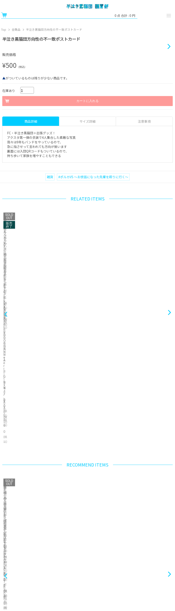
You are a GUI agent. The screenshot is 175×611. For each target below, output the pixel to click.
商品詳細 (30, 262)
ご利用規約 (131, 571)
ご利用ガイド (44, 549)
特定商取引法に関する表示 (44, 560)
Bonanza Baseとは (87, 583)
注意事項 (144, 262)
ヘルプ (131, 549)
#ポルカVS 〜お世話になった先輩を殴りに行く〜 (93, 317)
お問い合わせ (131, 560)
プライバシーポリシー (44, 571)
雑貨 (50, 317)
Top (3, 29)
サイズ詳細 (87, 262)
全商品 (16, 29)
